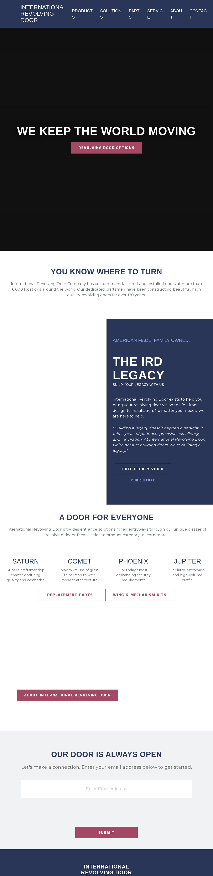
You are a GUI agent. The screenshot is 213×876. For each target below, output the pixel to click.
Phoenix (133, 561)
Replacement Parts (70, 595)
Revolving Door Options (106, 148)
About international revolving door (67, 695)
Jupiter (187, 561)
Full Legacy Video (143, 469)
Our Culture (143, 480)
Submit (106, 832)
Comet (80, 561)
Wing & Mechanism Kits (140, 595)
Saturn (25, 561)
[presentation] (106, 820)
